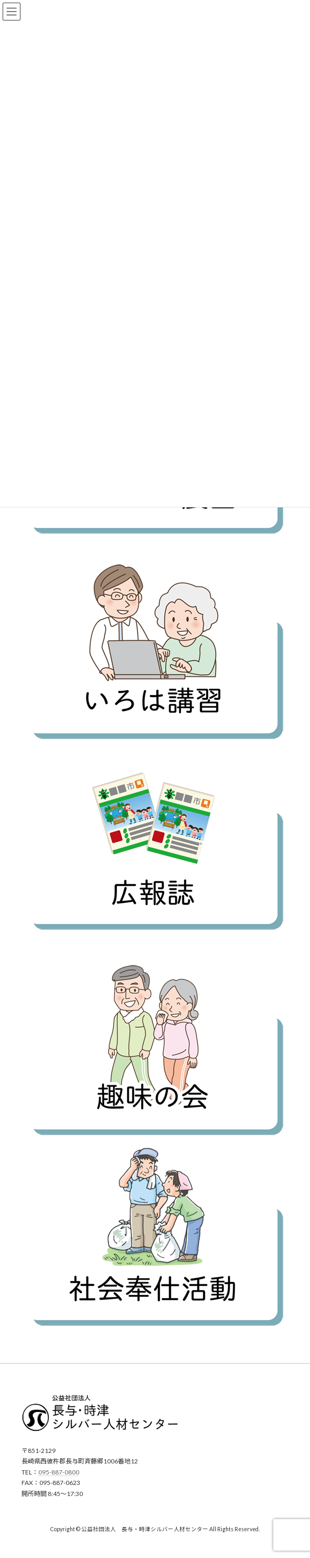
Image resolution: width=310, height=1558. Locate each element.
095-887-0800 (58, 1472)
